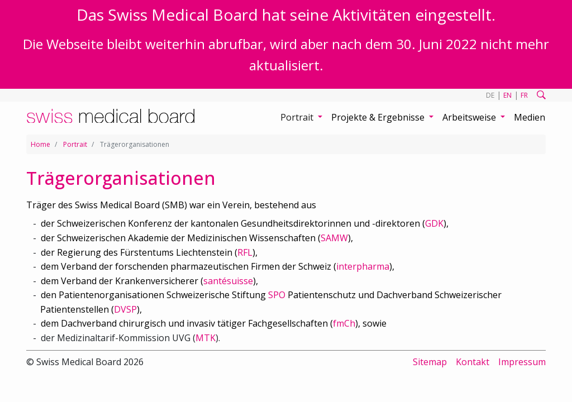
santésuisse (228, 281)
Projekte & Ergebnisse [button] (379, 117)
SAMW (334, 238)
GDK (434, 223)
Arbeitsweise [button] (470, 117)
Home (40, 144)
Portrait (75, 144)
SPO (276, 295)
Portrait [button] (298, 117)
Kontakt (472, 362)
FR (524, 95)
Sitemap (430, 362)
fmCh (344, 323)
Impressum (522, 362)
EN (507, 95)
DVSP (125, 309)
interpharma (362, 266)
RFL (244, 252)
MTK (206, 338)
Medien (529, 117)
